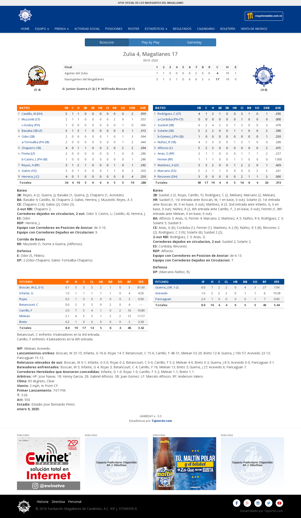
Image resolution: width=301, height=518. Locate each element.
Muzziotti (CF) (31, 119)
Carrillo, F (25, 310)
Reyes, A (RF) (30, 165)
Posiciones (113, 29)
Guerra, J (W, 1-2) (166, 287)
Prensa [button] (63, 28)
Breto (23, 322)
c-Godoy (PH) (31, 125)
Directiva (58, 501)
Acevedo (161, 293)
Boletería (227, 29)
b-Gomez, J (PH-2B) (170, 136)
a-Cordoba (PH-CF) (170, 119)
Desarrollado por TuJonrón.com (261, 511)
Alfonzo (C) (165, 148)
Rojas (23, 299)
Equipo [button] (43, 28)
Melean (24, 316)
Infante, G (26, 293)
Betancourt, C (28, 304)
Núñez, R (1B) (167, 142)
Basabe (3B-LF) (32, 131)
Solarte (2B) (166, 131)
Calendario (206, 29)
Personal (74, 501)
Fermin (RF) (165, 159)
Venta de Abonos (254, 29)
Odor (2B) (28, 136)
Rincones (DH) (167, 176)
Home (25, 29)
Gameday (194, 42)
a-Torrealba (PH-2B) (35, 142)
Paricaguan (163, 299)
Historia (42, 501)
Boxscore (106, 42)
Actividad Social (87, 29)
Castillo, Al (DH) (32, 114)
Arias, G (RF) (166, 153)
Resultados (182, 29)
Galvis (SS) (29, 171)
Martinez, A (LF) (168, 165)
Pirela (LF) (28, 153)
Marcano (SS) (167, 171)
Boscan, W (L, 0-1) (31, 287)
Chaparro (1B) (31, 148)
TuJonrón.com (162, 421)
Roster (133, 29)
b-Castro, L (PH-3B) (34, 159)
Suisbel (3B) (166, 125)
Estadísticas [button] (157, 28)
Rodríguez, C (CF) (169, 114)
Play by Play (150, 42)
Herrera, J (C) (30, 176)
